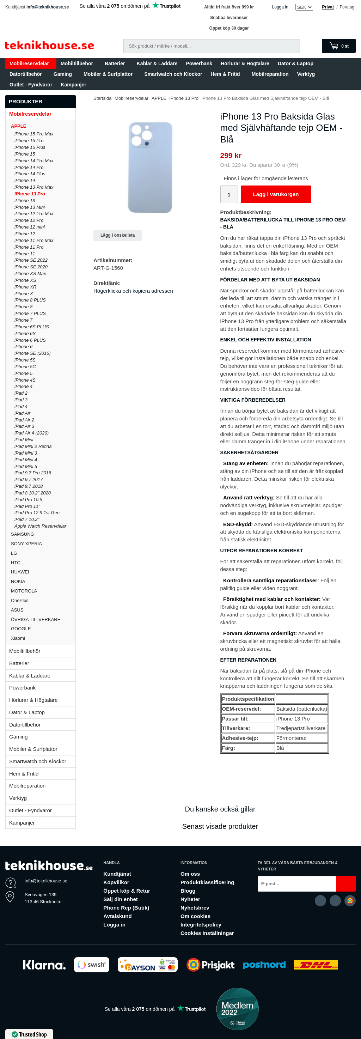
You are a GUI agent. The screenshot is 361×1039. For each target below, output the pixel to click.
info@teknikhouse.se (47, 7)
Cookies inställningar (207, 933)
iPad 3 (20, 399)
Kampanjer (73, 84)
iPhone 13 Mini (29, 207)
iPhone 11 (24, 253)
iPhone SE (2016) (32, 353)
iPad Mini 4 (25, 459)
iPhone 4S (25, 380)
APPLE (43, 126)
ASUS (43, 610)
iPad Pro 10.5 (28, 499)
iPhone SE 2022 (31, 260)
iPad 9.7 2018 (28, 486)
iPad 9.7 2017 (28, 479)
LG (43, 553)
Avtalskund (117, 916)
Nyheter (190, 899)
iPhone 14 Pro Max (34, 160)
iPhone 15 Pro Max (34, 133)
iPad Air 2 (24, 420)
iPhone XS (25, 280)
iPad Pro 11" (27, 506)
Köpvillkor (116, 882)
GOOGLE (43, 628)
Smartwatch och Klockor (173, 74)
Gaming (64, 74)
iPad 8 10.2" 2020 (32, 493)
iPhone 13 (24, 200)
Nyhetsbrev (194, 908)
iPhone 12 (24, 233)
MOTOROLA (43, 591)
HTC (43, 562)
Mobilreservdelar (31, 63)
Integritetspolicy (200, 925)
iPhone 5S (25, 360)
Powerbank (199, 63)
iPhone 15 (24, 154)
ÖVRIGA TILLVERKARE (43, 619)
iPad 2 (20, 393)
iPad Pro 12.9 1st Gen (37, 512)
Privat (328, 7)
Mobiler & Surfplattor (110, 74)
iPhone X (23, 293)
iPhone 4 (23, 386)
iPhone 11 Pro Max (34, 240)
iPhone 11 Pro (28, 247)
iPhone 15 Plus (29, 147)
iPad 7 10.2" (26, 519)
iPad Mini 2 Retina (33, 446)
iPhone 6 (23, 346)
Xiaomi (18, 638)
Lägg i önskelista (117, 235)
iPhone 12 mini (29, 227)
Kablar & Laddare (157, 63)
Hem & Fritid (226, 74)
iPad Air (22, 413)
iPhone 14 (24, 180)
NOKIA (43, 581)
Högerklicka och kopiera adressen (133, 291)
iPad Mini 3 (25, 453)
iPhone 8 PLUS (30, 300)
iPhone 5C (25, 366)
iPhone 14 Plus (29, 173)
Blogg (188, 891)
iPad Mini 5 (25, 466)
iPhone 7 (23, 320)
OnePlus (43, 600)
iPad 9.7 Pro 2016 (32, 472)
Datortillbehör (27, 74)
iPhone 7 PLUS (30, 313)
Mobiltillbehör (78, 63)
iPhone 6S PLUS (31, 326)
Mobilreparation (270, 74)
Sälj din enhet (120, 899)
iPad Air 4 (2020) (31, 433)
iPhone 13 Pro (29, 193)
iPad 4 (20, 406)
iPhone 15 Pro (28, 140)
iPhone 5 (23, 373)
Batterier (116, 63)
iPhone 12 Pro (28, 220)
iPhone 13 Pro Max (34, 187)
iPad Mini (23, 439)
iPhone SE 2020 (31, 266)
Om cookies (195, 916)
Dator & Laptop (297, 63)
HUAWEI (43, 572)
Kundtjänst (117, 874)
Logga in (280, 7)
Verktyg (306, 74)
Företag (347, 7)
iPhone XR (25, 287)
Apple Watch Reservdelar (40, 526)
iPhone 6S (25, 333)
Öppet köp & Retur (126, 891)
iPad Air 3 (24, 426)
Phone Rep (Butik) (126, 908)
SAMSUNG (43, 534)
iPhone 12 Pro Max (34, 213)
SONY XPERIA (43, 543)
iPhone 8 (23, 306)
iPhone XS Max (30, 273)
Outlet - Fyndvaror (31, 84)
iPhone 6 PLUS (30, 340)
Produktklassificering (207, 882)
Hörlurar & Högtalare (245, 63)
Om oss (190, 874)
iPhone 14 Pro (28, 167)
